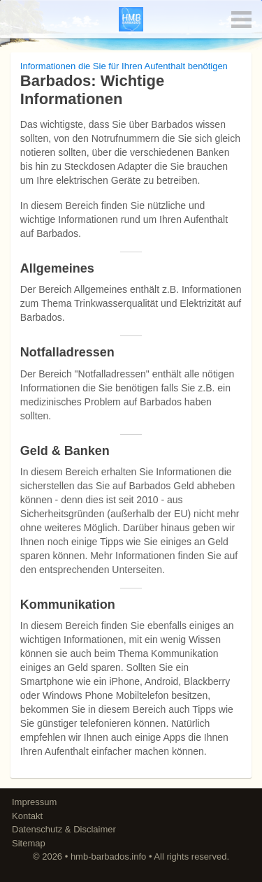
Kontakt (27, 816)
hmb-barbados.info (108, 856)
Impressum (34, 802)
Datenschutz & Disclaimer (64, 829)
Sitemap (28, 843)
